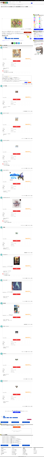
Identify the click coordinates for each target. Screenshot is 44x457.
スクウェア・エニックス (16, 38)
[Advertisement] (16, 13)
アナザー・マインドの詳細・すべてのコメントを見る (27, 351)
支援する (35, 449)
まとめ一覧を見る (14, 453)
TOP (1, 4)
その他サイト (35, 453)
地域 (40, 27)
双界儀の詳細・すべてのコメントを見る (28, 252)
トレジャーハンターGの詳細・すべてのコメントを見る (26, 168)
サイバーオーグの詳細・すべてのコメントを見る (27, 406)
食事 (35, 24)
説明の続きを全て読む (5, 35)
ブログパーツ (35, 450)
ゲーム (5, 37)
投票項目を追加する (38, 38)
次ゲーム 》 (26, 445)
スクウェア (6, 38)
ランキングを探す (14, 449)
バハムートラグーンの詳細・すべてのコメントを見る (27, 195)
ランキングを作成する (38, 29)
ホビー (35, 20)
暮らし (40, 24)
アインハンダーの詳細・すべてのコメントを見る (27, 301)
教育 (35, 27)
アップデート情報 (25, 454)
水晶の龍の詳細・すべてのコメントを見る (28, 324)
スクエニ (12, 38)
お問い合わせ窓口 (25, 453)
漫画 (35, 17)
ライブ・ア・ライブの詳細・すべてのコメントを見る (27, 138)
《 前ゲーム (4, 445)
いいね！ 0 (26, 82)
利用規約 (2, 450)
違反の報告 (24, 449)
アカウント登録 (14, 454)
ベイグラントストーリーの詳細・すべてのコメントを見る (26, 225)
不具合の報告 (24, 450)
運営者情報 (2, 453)
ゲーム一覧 (15, 445)
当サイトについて (3, 449)
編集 (30, 38)
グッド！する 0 (29, 419)
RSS (1, 454)
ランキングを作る (14, 450)
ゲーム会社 (9, 38)
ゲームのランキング (5, 4)
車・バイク (41, 20)
